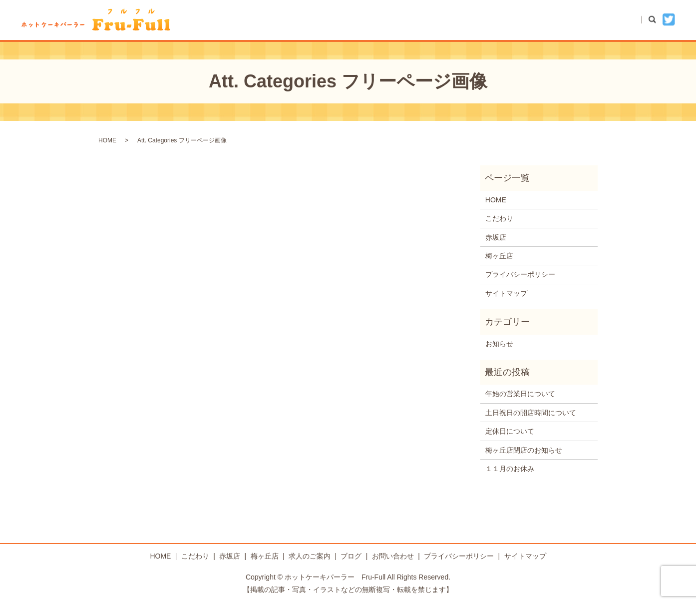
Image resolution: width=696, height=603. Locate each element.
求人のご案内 (310, 556)
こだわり (421, 19)
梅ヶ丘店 (512, 19)
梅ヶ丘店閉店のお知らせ (523, 450)
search (657, 19)
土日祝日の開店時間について (530, 413)
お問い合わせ (610, 19)
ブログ (557, 19)
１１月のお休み (509, 469)
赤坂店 (466, 19)
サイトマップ (506, 293)
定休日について (509, 431)
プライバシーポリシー (520, 274)
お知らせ (499, 344)
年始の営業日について (520, 394)
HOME (375, 19)
